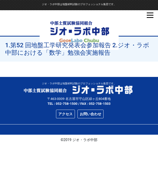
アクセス (65, 114)
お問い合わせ (90, 114)
